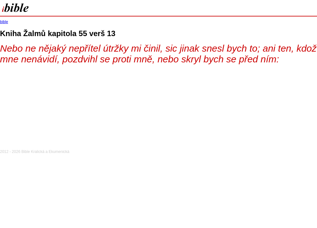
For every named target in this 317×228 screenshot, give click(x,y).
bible (4, 22)
